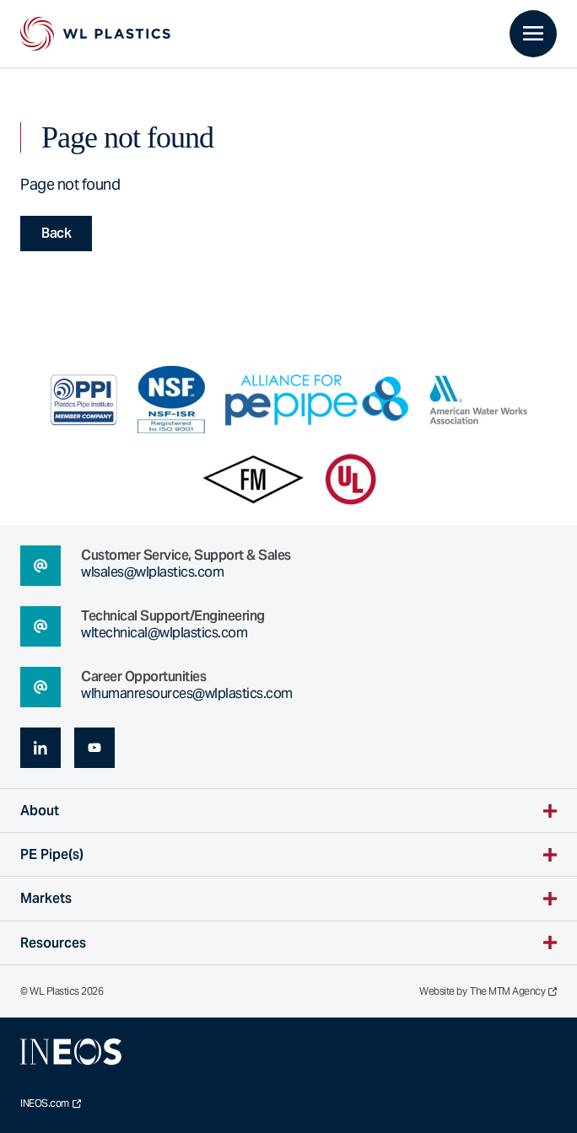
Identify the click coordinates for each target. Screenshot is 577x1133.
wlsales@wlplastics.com (152, 572)
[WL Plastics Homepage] (95, 34)
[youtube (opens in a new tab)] (94, 748)
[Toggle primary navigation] (533, 33)
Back (56, 233)
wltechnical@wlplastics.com (164, 633)
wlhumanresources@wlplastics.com (187, 693)
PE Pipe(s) (52, 854)
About (39, 810)
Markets (46, 898)
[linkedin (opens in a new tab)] (40, 748)
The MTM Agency (513, 991)
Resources (53, 943)
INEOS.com (50, 1103)
